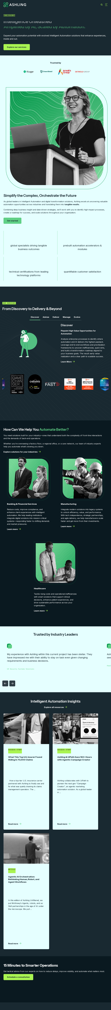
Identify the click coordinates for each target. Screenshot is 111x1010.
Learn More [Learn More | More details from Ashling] (68, 364)
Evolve (77, 319)
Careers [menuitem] (73, 983)
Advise (46, 319)
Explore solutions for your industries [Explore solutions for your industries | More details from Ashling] (22, 454)
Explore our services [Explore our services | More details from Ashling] (17, 47)
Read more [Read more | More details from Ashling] (14, 784)
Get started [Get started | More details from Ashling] (12, 220)
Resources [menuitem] (42, 983)
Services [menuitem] (8, 983)
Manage (66, 319)
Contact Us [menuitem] (89, 983)
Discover (35, 319)
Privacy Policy (102, 998)
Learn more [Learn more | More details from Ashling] (14, 532)
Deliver (56, 319)
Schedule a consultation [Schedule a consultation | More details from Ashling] (18, 895)
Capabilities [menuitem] (24, 983)
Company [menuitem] (58, 983)
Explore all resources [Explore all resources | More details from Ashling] (55, 710)
